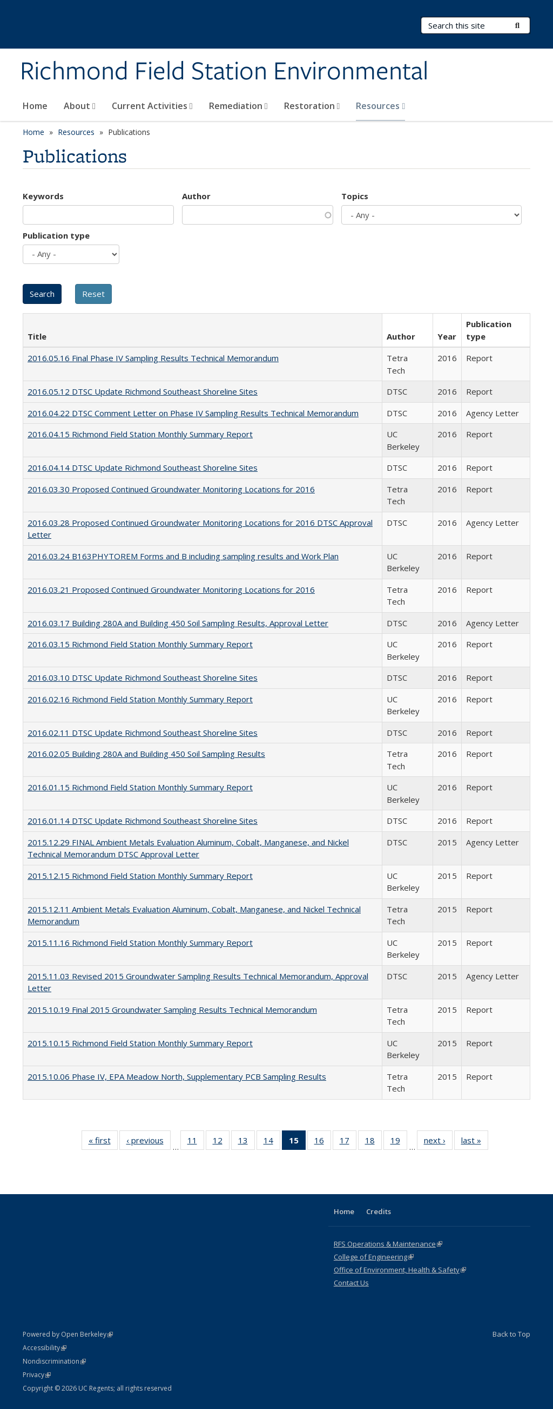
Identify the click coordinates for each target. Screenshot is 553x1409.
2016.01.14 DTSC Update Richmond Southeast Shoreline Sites (143, 820)
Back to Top (511, 1334)
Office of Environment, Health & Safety (400, 1270)
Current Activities (152, 106)
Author (196, 196)
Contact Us (351, 1283)
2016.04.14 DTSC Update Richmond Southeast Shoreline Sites (143, 467)
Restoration (312, 106)
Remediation (238, 106)
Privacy (37, 1374)
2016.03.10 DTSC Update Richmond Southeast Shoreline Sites (143, 677)
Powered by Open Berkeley (68, 1334)
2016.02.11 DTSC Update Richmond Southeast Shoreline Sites (143, 732)
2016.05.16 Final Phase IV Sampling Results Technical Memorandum (153, 358)
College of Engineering (374, 1257)
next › (438, 1142)
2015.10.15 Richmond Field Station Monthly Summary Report (140, 1043)
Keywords (43, 196)
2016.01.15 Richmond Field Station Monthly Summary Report (140, 787)
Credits (378, 1211)
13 (246, 1142)
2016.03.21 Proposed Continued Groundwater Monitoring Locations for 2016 (171, 589)
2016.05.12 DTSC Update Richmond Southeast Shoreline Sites (143, 391)
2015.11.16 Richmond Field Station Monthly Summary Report (140, 942)
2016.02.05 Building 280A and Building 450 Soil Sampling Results (146, 753)
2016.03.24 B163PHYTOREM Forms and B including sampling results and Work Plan (183, 556)
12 (221, 1142)
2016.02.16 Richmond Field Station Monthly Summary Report (140, 699)
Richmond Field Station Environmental (224, 72)
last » (474, 1142)
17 (348, 1142)
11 (195, 1142)
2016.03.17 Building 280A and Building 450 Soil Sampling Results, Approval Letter (178, 623)
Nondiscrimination (54, 1361)
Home (35, 106)
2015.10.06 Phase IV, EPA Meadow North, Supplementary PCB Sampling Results (177, 1076)
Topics (354, 196)
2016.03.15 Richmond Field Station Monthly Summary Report (140, 644)
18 (373, 1142)
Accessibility (44, 1347)
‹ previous (148, 1142)
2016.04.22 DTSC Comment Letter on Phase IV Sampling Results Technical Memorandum (193, 413)
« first (103, 1142)
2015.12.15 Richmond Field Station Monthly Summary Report (140, 875)
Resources (380, 106)
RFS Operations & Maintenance (388, 1244)
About (80, 106)
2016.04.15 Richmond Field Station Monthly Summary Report (140, 434)
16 (322, 1142)
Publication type (56, 235)
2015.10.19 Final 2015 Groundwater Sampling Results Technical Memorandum (172, 1009)
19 (398, 1142)
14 (272, 1142)
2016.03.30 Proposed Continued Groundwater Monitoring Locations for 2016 (171, 489)
